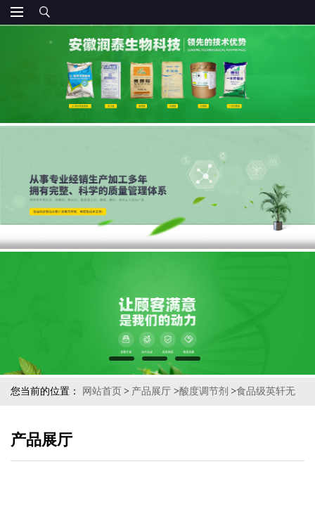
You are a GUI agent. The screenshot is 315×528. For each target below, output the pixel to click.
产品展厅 (151, 391)
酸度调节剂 (204, 391)
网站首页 (102, 391)
